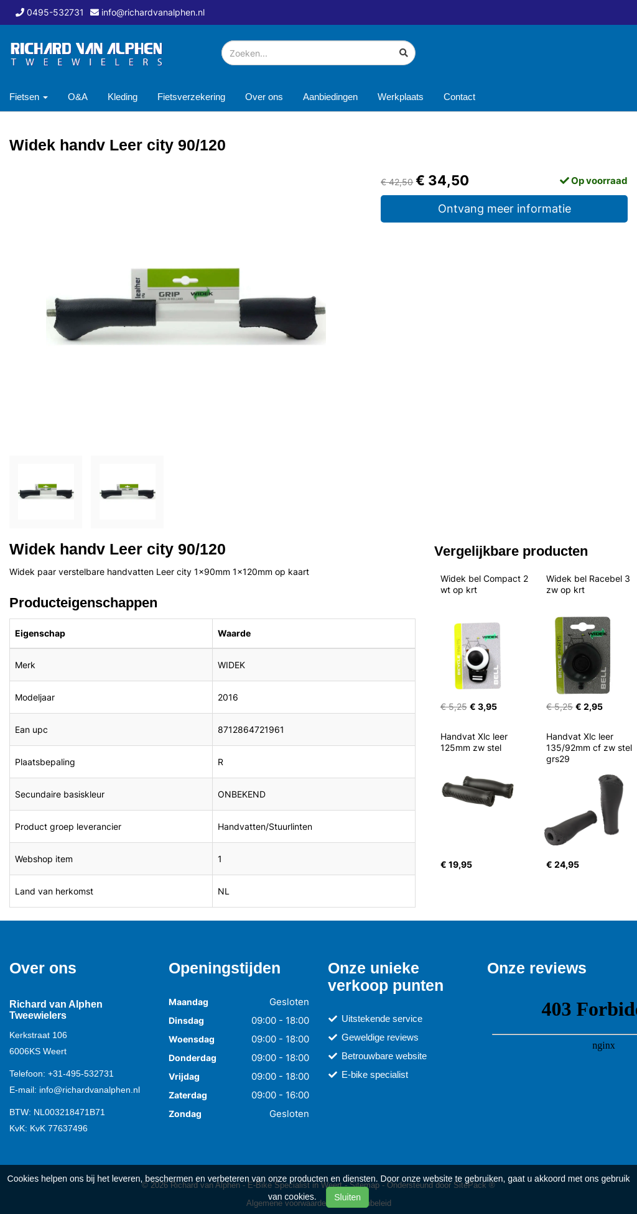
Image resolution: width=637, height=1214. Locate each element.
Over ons (264, 96)
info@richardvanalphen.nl (89, 1090)
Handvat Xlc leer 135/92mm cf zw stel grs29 (590, 747)
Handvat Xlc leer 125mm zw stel (475, 742)
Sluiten (347, 1197)
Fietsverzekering (191, 96)
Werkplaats (401, 96)
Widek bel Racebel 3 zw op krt (589, 584)
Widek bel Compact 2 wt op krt (485, 584)
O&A (78, 96)
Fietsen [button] (28, 96)
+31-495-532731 (81, 1073)
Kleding (122, 96)
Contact (459, 96)
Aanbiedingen (330, 96)
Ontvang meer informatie (504, 208)
